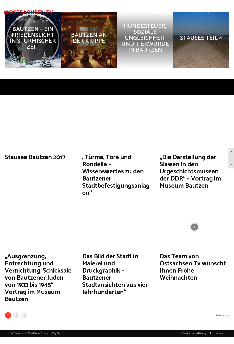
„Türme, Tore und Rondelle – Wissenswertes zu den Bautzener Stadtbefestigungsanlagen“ (117, 175)
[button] (206, 10)
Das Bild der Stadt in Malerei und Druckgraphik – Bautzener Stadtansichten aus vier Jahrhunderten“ (114, 274)
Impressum (216, 340)
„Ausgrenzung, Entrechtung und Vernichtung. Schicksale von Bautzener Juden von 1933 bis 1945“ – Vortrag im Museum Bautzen (38, 281)
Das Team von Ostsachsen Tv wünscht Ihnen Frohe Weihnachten (193, 266)
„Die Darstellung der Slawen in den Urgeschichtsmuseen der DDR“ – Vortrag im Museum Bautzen (193, 171)
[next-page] (24, 322)
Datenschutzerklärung (194, 340)
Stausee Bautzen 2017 (39, 157)
